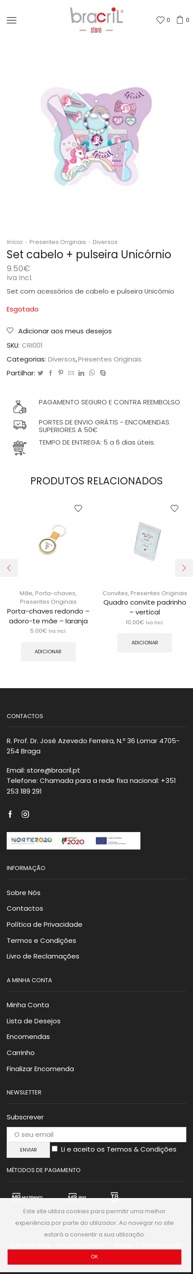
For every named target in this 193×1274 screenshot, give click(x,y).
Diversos (105, 242)
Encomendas (28, 1036)
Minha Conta (28, 1004)
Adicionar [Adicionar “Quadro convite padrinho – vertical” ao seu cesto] (144, 642)
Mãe (26, 593)
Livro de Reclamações (43, 956)
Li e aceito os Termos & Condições (119, 1149)
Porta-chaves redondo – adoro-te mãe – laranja (48, 616)
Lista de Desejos (34, 1021)
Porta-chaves (55, 593)
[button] (9, 568)
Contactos (25, 908)
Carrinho (21, 1052)
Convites (115, 593)
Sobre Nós (24, 892)
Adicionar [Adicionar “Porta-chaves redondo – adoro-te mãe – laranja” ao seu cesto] (48, 651)
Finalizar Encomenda (40, 1068)
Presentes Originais (57, 242)
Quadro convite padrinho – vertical (144, 607)
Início (15, 242)
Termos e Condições (41, 940)
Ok (94, 1256)
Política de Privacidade (44, 924)
